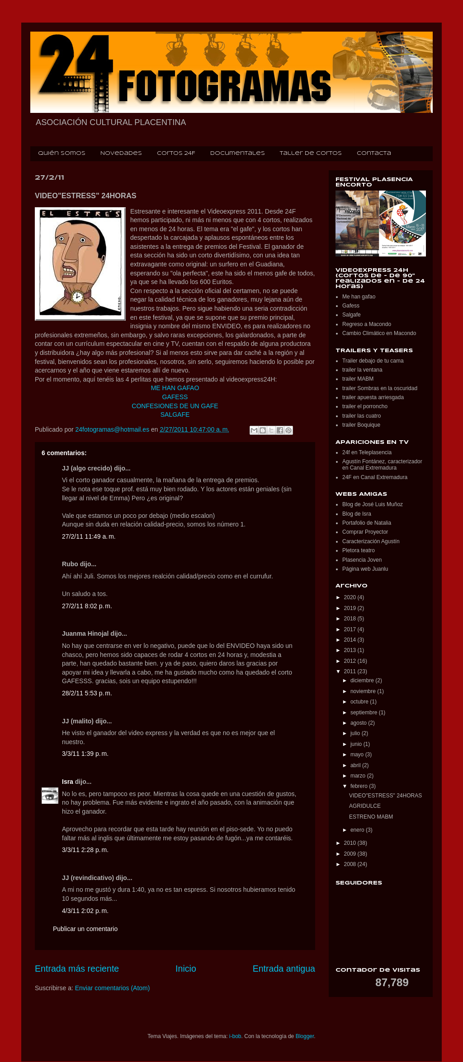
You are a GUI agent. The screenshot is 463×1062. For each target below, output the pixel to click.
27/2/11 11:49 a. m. (89, 536)
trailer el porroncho (364, 406)
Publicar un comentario (85, 928)
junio (357, 744)
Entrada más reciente (77, 969)
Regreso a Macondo (366, 324)
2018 (351, 618)
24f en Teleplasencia (367, 452)
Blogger (305, 1036)
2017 (351, 629)
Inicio (185, 969)
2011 (351, 671)
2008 (351, 864)
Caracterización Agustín (371, 541)
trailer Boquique (361, 425)
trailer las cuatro (361, 416)
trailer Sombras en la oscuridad (379, 388)
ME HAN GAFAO (175, 387)
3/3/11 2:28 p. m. (85, 849)
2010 (351, 843)
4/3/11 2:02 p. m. (85, 910)
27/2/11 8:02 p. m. (87, 606)
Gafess (350, 306)
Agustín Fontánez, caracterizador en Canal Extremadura (382, 464)
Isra (67, 781)
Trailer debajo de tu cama (373, 361)
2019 (351, 608)
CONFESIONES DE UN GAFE (175, 406)
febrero (359, 786)
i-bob (235, 1036)
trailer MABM (357, 379)
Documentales (237, 153)
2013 (351, 650)
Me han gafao (358, 296)
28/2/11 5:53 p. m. (87, 693)
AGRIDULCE (365, 806)
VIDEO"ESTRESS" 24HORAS (385, 795)
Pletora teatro (358, 550)
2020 (351, 597)
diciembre (362, 680)
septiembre (364, 712)
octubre (360, 702)
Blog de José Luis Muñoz (372, 504)
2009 (351, 854)
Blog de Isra (356, 514)
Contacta (374, 153)
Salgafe (351, 315)
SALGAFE (175, 414)
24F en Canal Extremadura (374, 477)
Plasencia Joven (362, 560)
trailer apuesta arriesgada (373, 397)
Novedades (121, 153)
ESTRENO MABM (371, 817)
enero (358, 830)
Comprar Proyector (365, 532)
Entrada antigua (284, 969)
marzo (358, 776)
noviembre (363, 691)
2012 (351, 661)
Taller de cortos (311, 153)
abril (356, 765)
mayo (357, 754)
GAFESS (175, 397)
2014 (351, 640)
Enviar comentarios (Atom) (112, 988)
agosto (359, 723)
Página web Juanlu (365, 569)
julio (356, 733)
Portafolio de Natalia (366, 523)
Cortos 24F (176, 153)
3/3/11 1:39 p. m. (85, 753)
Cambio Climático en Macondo (379, 333)
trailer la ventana (362, 370)
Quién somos (61, 153)
